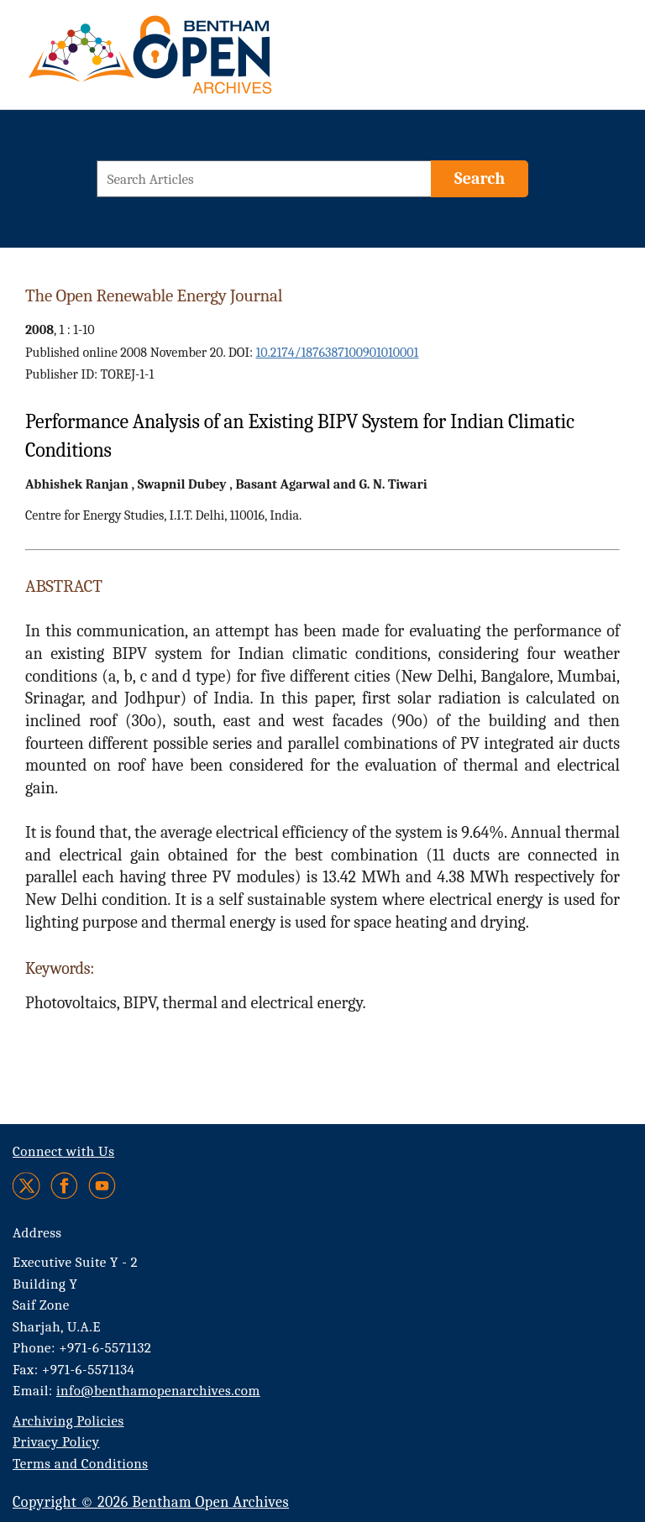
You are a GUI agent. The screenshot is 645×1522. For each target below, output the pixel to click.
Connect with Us (63, 1151)
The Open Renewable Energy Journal (153, 295)
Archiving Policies (68, 1421)
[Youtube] (102, 1185)
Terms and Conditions (80, 1464)
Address (37, 1233)
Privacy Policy (56, 1442)
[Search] (479, 178)
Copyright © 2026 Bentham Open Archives (151, 1502)
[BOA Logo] (199, 61)
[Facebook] (64, 1185)
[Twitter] (27, 1185)
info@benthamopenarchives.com (158, 1391)
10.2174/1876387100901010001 (336, 352)
